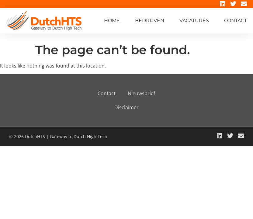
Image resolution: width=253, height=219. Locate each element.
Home (112, 20)
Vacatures (194, 20)
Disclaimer (126, 107)
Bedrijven (149, 20)
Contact (235, 20)
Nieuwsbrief (141, 93)
